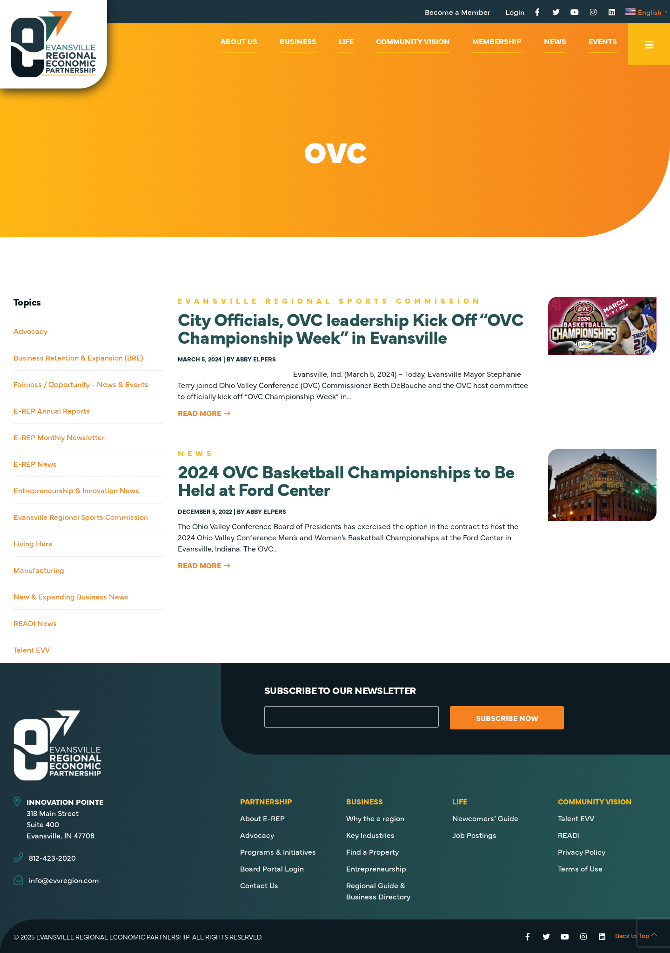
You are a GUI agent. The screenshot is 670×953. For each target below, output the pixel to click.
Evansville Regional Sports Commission (80, 516)
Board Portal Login (272, 868)
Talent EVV (31, 649)
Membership (497, 41)
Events (603, 41)
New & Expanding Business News (70, 596)
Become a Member (457, 12)
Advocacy (30, 331)
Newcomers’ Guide (485, 818)
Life (346, 41)
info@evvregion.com (64, 880)
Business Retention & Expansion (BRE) (78, 357)
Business (298, 41)
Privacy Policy (581, 851)
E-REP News (35, 463)
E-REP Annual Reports (51, 410)
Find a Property (372, 851)
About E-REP (262, 818)
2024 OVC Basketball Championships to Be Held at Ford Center (346, 479)
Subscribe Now (507, 718)
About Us (239, 41)
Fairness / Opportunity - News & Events (80, 384)
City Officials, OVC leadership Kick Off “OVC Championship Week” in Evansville (350, 327)
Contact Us (259, 885)
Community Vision (413, 41)
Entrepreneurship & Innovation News (76, 490)
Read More (199, 413)
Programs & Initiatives (278, 851)
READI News (35, 623)
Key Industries (370, 835)
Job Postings (474, 835)
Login (514, 12)
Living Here (33, 543)
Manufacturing (38, 570)
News (555, 41)
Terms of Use (580, 868)
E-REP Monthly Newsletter (59, 437)
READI (569, 835)
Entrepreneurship (376, 868)
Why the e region (375, 818)
